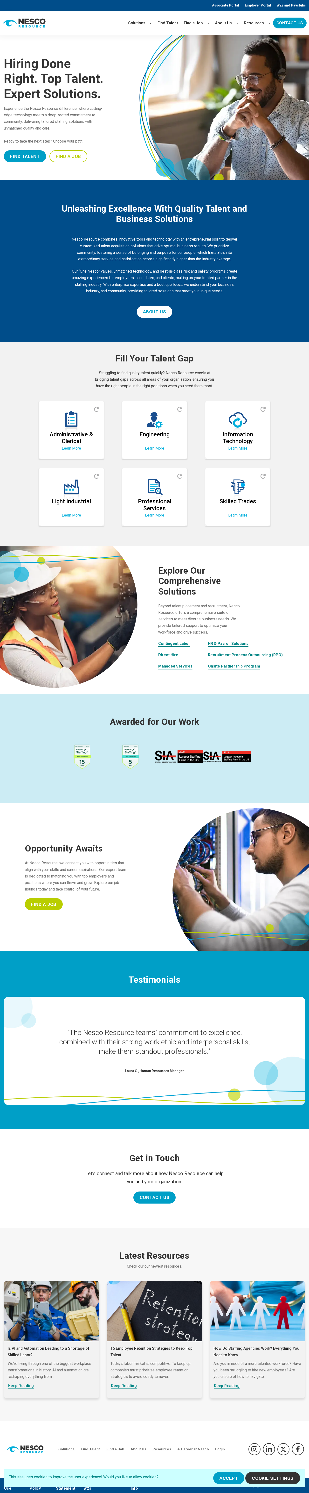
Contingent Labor (174, 643)
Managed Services (175, 666)
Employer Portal (258, 5)
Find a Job (193, 22)
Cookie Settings (273, 1478)
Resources (254, 22)
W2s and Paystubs (291, 5)
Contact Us (289, 22)
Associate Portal (225, 5)
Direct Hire (168, 655)
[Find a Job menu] (208, 23)
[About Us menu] (237, 23)
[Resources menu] (269, 23)
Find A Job (68, 156)
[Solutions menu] (151, 23)
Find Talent (168, 22)
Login (220, 1449)
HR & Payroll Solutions (228, 643)
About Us (223, 22)
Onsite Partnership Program (234, 666)
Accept (229, 1478)
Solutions (136, 22)
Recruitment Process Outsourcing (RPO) (245, 655)
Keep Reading (21, 1385)
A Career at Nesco (193, 1449)
